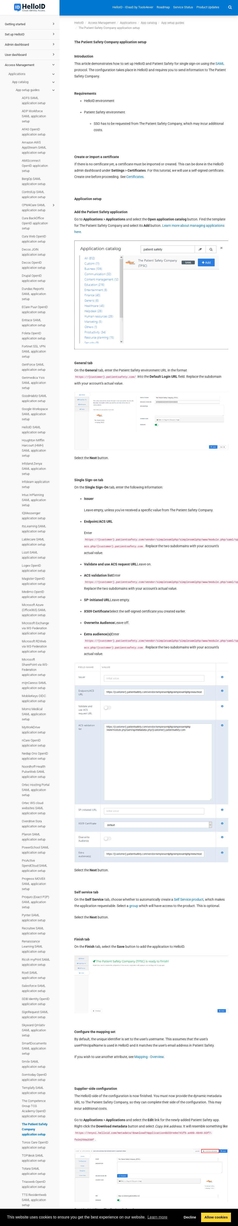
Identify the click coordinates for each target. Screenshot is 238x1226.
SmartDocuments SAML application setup (34, 1048)
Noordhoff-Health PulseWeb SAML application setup (33, 772)
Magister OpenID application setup (33, 581)
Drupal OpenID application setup (33, 278)
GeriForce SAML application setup (33, 367)
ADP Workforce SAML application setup (34, 116)
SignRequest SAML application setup (35, 1014)
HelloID (79, 23)
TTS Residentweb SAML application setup (34, 1200)
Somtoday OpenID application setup (34, 1077)
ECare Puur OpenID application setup (35, 309)
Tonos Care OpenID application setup (35, 1145)
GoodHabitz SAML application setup (34, 398)
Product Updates (207, 7)
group (133, 906)
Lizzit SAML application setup (33, 555)
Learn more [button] (157, 1217)
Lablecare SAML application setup (33, 541)
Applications (32, 74)
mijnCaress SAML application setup (34, 685)
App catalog (34, 82)
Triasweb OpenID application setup (34, 1184)
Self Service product (189, 899)
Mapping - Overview (149, 1057)
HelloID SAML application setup (33, 429)
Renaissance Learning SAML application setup (33, 946)
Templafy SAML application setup (33, 1090)
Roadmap (163, 7)
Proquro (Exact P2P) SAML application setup (35, 902)
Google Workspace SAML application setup (35, 414)
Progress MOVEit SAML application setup (34, 884)
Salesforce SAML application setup (34, 988)
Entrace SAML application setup (33, 322)
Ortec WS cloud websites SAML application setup (33, 808)
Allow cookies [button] (216, 1217)
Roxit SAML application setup (33, 975)
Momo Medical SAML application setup (34, 714)
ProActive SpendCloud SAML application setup (34, 866)
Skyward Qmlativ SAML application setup (34, 1030)
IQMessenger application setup (33, 515)
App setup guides (36, 90)
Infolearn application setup (36, 484)
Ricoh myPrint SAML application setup (36, 962)
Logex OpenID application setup (33, 568)
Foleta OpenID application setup (33, 335)
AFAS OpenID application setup (33, 131)
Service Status (183, 7)
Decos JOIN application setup (33, 252)
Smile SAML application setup (33, 1064)
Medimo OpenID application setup (33, 594)
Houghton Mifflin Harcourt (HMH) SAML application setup (34, 447)
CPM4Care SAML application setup (39, 207)
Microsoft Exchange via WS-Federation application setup (35, 628)
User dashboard (30, 54)
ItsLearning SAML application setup (34, 528)
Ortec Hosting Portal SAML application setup (36, 790)
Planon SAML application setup (33, 836)
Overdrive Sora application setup (33, 823)
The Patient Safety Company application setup (35, 1129)
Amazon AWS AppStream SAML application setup (34, 147)
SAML (219, 64)
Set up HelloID (30, 34)
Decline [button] (190, 1217)
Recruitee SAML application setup (33, 930)
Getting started (30, 23)
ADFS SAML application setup (33, 100)
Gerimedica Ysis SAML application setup (34, 383)
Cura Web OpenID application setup (34, 239)
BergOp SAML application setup (33, 181)
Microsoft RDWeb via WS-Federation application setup (34, 646)
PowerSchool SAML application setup (35, 850)
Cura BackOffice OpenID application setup (35, 223)
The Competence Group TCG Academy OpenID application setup (34, 1108)
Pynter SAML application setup (33, 917)
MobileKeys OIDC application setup (34, 698)
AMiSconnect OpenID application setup (35, 166)
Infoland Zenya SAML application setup (34, 469)
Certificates (135, 177)
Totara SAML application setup (33, 1171)
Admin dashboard (30, 44)
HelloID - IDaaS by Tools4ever (132, 7)
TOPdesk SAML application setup (33, 1158)
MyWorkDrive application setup (33, 729)
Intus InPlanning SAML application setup (34, 500)
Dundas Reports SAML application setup (34, 294)
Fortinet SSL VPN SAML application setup (34, 351)
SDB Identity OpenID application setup (36, 1001)
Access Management (30, 64)
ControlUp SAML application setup (33, 194)
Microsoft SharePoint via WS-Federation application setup (35, 667)
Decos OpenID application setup (33, 265)
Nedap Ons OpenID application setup (35, 756)
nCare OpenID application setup (33, 743)
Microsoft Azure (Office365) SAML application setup (34, 610)
